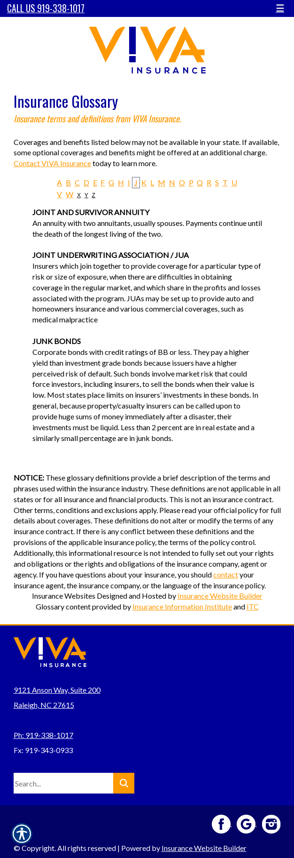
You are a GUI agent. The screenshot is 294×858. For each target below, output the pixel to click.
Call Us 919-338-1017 (46, 8)
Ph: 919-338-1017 (43, 734)
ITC (253, 606)
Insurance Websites (63, 595)
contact (225, 574)
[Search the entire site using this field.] (63, 783)
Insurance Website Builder (220, 595)
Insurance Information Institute (182, 606)
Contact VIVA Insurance (52, 163)
